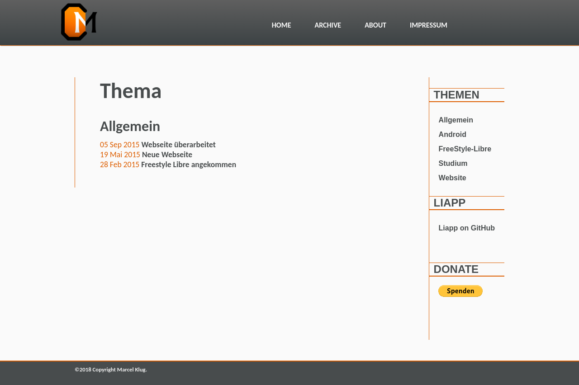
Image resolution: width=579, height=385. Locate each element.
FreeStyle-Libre (465, 149)
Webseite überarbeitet (179, 145)
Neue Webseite (167, 155)
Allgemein (456, 120)
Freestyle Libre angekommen (188, 164)
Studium (453, 163)
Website (452, 178)
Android (452, 134)
